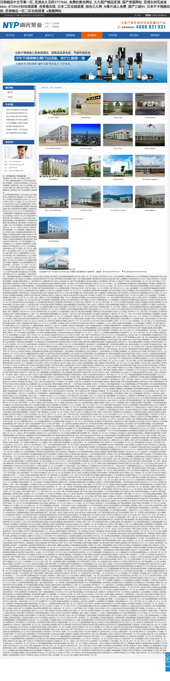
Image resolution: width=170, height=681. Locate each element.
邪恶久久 (83, 393)
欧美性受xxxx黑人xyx (73, 403)
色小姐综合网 (116, 627)
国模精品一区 (125, 351)
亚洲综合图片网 (84, 342)
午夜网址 (22, 365)
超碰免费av (85, 389)
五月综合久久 (12, 470)
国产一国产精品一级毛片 (131, 379)
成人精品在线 (46, 384)
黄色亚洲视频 (10, 552)
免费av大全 (92, 456)
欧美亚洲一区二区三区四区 (26, 643)
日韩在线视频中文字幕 (109, 312)
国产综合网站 (123, 293)
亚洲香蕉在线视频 (139, 438)
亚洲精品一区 (96, 641)
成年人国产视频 (52, 557)
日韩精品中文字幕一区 (115, 592)
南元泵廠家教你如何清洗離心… (17, 133)
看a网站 (156, 592)
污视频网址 (156, 314)
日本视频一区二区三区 (70, 407)
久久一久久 (137, 316)
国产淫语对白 (112, 349)
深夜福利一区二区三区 (30, 447)
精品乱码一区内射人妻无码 (150, 300)
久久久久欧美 (11, 583)
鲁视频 (127, 276)
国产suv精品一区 (43, 319)
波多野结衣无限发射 (15, 197)
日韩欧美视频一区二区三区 (141, 559)
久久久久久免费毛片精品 (30, 309)
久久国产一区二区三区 (114, 286)
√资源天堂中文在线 (84, 370)
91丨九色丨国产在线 (71, 393)
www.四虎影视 (49, 555)
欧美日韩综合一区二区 (114, 363)
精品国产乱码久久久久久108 (58, 293)
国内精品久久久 (9, 590)
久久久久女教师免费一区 (83, 347)
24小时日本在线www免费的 (103, 321)
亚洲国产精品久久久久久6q (136, 475)
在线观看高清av (56, 620)
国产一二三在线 (9, 267)
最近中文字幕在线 (67, 646)
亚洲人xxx (24, 375)
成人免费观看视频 (17, 337)
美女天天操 (77, 590)
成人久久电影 (14, 449)
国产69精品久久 (17, 218)
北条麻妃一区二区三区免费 (117, 447)
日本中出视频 (17, 531)
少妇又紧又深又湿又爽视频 (45, 639)
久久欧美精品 (16, 428)
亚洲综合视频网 (70, 433)
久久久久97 (17, 445)
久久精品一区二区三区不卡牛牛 (64, 606)
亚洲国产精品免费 (127, 302)
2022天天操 (72, 358)
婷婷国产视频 (161, 533)
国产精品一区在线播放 (149, 312)
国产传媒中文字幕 (127, 491)
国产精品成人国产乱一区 (157, 351)
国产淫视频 (74, 293)
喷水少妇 (150, 475)
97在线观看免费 (52, 342)
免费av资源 (49, 573)
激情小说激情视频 (57, 524)
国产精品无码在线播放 (83, 384)
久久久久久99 (39, 470)
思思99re (20, 342)
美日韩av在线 (127, 627)
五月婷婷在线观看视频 (137, 552)
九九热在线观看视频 (15, 426)
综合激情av (122, 433)
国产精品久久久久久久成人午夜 (53, 491)
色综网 (154, 559)
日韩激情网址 (43, 393)
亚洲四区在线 (138, 319)
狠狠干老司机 (69, 512)
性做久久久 (118, 639)
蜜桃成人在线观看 (73, 634)
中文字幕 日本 (56, 370)
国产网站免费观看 (147, 361)
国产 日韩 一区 (88, 522)
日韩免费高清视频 (152, 648)
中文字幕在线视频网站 (119, 431)
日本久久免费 (97, 646)
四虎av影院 (108, 412)
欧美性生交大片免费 (139, 351)
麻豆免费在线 (12, 223)
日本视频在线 (68, 496)
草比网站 (136, 358)
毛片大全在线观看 (16, 225)
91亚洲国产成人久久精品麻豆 (24, 269)
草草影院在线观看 (149, 375)
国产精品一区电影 (69, 370)
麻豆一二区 (26, 557)
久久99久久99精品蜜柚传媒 (87, 328)
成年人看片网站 (97, 316)
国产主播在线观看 (37, 573)
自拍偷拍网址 (33, 592)
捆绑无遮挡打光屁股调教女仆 (121, 319)
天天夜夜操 (155, 349)
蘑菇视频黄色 (66, 636)
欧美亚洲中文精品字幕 (79, 295)
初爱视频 (154, 379)
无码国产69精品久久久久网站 (33, 358)
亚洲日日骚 (10, 232)
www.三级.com (8, 330)
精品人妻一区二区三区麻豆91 (73, 604)
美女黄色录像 (104, 543)
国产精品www (101, 447)
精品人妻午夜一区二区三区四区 (148, 653)
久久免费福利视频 (63, 288)
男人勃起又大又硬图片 (23, 279)
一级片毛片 (73, 314)
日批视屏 (102, 566)
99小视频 (84, 300)
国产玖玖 (68, 590)
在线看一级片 (155, 536)
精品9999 (143, 569)
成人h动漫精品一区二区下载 (139, 321)
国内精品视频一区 (149, 461)
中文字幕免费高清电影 (11, 195)
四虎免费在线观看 (104, 615)
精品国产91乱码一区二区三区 (68, 291)
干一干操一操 (130, 314)
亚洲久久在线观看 (129, 615)
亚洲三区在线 (150, 639)
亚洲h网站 (130, 370)
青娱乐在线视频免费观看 (154, 377)
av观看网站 (37, 428)
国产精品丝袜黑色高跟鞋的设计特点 (80, 356)
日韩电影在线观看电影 (111, 333)
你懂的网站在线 (26, 421)
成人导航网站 (10, 559)
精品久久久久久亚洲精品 (18, 396)
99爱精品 (96, 312)
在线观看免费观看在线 (112, 377)
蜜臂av (42, 298)
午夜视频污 (63, 309)
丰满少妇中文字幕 (144, 426)
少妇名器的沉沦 (121, 335)
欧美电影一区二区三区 (151, 550)
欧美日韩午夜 (23, 555)
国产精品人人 (157, 508)
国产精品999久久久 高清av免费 (144, 632)
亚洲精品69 (29, 291)
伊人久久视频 (59, 403)
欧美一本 (128, 295)
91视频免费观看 (22, 620)
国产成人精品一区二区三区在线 (141, 463)
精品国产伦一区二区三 (83, 333)
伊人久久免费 (138, 295)
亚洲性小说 (92, 545)
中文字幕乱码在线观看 (84, 283)
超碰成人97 (124, 305)
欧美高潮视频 (142, 283)
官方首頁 (10, 35)
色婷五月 (51, 377)
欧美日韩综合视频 (21, 405)
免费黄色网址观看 (97, 342)
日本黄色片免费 (18, 305)
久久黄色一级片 (33, 298)
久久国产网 (7, 489)
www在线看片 (11, 342)
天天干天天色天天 (141, 370)
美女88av (156, 393)
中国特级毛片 (119, 594)
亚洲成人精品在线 (46, 510)
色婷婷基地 (23, 524)
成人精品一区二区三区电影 (148, 333)
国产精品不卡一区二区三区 (58, 368)
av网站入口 (37, 550)
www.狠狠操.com (96, 461)
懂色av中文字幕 (31, 398)
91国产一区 (96, 517)
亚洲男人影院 (39, 597)
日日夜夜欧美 (103, 281)
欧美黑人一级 (42, 559)
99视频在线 (18, 213)
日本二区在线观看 (110, 533)
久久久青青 (32, 255)
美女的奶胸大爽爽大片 (133, 496)
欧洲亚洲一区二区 (88, 417)
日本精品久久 (94, 368)
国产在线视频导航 (153, 438)
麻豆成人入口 (128, 489)
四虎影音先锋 (50, 452)
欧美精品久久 (85, 599)
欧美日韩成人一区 (84, 508)
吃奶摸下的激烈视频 (76, 326)
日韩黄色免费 (113, 473)
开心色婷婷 (52, 312)
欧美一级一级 (143, 337)
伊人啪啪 (82, 515)
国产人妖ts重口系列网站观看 (152, 347)
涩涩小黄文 (24, 501)
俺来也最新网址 (156, 307)
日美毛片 (51, 463)
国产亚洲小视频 (86, 491)
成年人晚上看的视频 (121, 459)
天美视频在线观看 (155, 410)
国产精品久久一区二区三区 (117, 375)
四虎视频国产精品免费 (91, 501)
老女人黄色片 (109, 524)
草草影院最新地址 (146, 484)
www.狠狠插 (156, 447)
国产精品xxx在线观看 (19, 536)
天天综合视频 (149, 583)
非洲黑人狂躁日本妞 (90, 307)
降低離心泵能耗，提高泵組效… (17, 130)
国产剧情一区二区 (160, 501)
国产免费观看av (130, 337)
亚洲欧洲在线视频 (32, 475)
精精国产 (92, 601)
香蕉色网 (20, 382)
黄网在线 (107, 316)
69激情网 (100, 300)
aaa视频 (57, 449)
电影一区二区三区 (80, 611)
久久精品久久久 (62, 382)
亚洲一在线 (87, 517)
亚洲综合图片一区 (157, 585)
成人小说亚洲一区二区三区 (22, 377)
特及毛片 (7, 241)
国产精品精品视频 (109, 541)
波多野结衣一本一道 (105, 298)
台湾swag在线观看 (58, 634)
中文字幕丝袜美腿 (43, 634)
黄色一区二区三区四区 (57, 396)
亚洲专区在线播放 (72, 424)
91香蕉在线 (60, 377)
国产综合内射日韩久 (144, 291)
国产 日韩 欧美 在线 (71, 414)
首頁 (51, 88)
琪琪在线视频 (98, 382)
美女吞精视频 (68, 372)
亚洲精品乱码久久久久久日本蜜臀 (50, 344)
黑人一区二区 (30, 265)
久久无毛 (156, 562)
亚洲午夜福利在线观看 (60, 601)
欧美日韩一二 (69, 384)
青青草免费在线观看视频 (49, 314)
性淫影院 (161, 365)
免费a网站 (46, 524)
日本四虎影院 (11, 597)
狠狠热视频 (73, 519)
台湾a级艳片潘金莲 (119, 356)
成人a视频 (161, 512)
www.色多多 (112, 400)
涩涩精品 (158, 361)
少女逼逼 (9, 199)
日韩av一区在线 (99, 384)
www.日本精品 (92, 298)
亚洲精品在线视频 (17, 407)
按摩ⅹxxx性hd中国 (145, 505)
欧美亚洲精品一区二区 (27, 482)
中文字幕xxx (76, 653)
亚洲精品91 (30, 639)
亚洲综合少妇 (21, 590)
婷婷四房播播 (77, 636)
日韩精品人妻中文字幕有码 (68, 323)
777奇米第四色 (28, 211)
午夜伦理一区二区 (117, 314)
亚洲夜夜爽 (42, 517)
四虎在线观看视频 (112, 305)
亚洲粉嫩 (92, 548)
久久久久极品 (55, 438)
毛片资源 (6, 536)
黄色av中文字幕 (67, 594)
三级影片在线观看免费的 (85, 620)
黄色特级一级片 (73, 391)
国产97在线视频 (76, 543)
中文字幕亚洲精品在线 (106, 512)
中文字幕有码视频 (86, 354)
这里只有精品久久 (157, 286)
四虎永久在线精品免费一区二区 (48, 316)
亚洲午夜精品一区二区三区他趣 (35, 569)
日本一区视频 (88, 608)
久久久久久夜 (38, 562)
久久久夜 (151, 358)
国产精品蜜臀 (147, 562)
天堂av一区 (70, 431)
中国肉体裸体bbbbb (146, 405)
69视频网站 (158, 524)
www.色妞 (27, 218)
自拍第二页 (111, 564)
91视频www (87, 412)
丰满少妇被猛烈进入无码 (91, 426)
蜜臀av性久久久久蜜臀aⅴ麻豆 (123, 440)
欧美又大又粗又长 (76, 382)
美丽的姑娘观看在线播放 (116, 636)
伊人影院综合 (75, 601)
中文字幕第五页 (73, 396)
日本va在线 (25, 195)
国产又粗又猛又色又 (154, 564)
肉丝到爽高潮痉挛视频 (128, 365)
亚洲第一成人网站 (68, 283)
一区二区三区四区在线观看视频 (97, 449)
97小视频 (151, 305)
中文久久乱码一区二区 (33, 307)
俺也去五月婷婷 (98, 622)
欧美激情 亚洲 (143, 431)
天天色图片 (20, 578)
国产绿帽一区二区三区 (132, 494)
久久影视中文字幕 (147, 517)
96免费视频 (7, 368)
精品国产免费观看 (55, 305)
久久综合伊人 (9, 258)
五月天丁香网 (146, 279)
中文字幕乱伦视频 (119, 604)
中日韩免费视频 (75, 463)
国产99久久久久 (134, 312)
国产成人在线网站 (61, 326)
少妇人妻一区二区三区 (46, 398)
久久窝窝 (110, 484)
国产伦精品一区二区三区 (37, 349)
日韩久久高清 (56, 613)
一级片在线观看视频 (32, 578)
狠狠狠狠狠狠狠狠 (158, 400)
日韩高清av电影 (28, 618)
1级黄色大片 (125, 606)
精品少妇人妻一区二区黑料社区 (41, 340)
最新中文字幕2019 (130, 328)
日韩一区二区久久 (30, 321)
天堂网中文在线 (142, 445)
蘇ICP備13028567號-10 (111, 272)
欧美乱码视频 (92, 281)
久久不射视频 (122, 573)
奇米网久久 (31, 316)
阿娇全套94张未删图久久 (63, 442)
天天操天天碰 (79, 302)
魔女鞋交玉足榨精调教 (19, 526)
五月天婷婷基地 (84, 650)
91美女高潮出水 (30, 466)
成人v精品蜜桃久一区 (135, 288)
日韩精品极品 (121, 517)
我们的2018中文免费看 (138, 305)
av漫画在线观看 (36, 632)
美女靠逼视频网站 (27, 262)
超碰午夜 (10, 370)
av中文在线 (132, 515)
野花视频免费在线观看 (20, 206)
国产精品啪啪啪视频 (86, 519)
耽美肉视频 (121, 398)
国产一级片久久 (133, 517)
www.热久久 (87, 321)
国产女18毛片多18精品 (157, 473)
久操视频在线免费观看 (23, 232)
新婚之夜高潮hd (120, 470)
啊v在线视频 (82, 433)
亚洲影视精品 (140, 442)
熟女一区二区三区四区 (51, 379)
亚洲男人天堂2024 (137, 417)
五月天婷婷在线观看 (112, 491)
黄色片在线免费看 (60, 307)
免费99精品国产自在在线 (73, 559)
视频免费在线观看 (144, 618)
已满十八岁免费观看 (55, 559)
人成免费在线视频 (74, 536)
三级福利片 (162, 477)
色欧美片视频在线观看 (112, 382)
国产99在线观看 (46, 375)
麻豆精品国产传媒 (30, 239)
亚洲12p (157, 463)
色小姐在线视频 (46, 461)
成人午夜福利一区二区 (139, 473)
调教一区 (64, 298)
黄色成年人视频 (28, 361)
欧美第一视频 (29, 227)
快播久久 (121, 370)
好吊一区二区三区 (27, 386)
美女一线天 (34, 391)
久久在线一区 (92, 405)
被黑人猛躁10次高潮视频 (122, 323)
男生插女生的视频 (49, 541)
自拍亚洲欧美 (123, 426)
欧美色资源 (37, 279)
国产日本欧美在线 (93, 335)
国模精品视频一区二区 (107, 307)
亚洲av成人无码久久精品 (88, 361)
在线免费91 (64, 475)
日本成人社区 (133, 335)
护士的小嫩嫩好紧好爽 (29, 354)
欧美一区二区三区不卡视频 (40, 347)
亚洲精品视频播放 (40, 377)
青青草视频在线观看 (141, 389)
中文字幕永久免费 (42, 330)
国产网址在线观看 (125, 531)
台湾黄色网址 (77, 555)
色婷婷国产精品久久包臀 (68, 342)
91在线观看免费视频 (63, 555)
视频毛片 (138, 643)
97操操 (136, 368)
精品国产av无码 (36, 501)
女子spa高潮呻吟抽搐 (62, 340)
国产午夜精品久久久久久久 (13, 562)
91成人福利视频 (104, 328)
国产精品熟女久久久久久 (90, 419)
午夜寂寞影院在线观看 (40, 351)
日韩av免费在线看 (111, 622)
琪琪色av (32, 251)
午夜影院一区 (150, 323)
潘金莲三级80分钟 (28, 566)
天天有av (92, 300)
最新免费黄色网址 (43, 613)
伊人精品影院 (92, 349)
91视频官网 (131, 283)
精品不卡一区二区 (75, 321)
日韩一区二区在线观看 (82, 585)
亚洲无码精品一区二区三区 (141, 281)
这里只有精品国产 (134, 461)
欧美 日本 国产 (72, 618)
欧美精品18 (159, 517)
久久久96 (48, 494)
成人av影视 (16, 496)
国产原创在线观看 (143, 349)
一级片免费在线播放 (134, 342)
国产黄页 (147, 400)
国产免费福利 (93, 391)
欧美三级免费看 (53, 405)
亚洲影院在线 (99, 365)
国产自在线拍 (48, 403)
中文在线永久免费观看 (70, 613)
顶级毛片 (102, 592)
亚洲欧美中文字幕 (120, 515)
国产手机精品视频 (86, 293)
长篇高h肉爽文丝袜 (126, 629)
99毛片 (109, 515)
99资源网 (83, 407)
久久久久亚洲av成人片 (24, 326)
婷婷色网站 (82, 305)
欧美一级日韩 (80, 349)
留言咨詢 (134, 35)
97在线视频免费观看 (44, 459)
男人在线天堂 (100, 526)
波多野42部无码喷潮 (95, 569)
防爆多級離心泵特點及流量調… (17, 120)
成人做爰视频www (20, 255)
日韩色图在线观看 (17, 398)
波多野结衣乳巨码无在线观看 (23, 302)
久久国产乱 (145, 379)
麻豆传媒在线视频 (60, 643)
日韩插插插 (33, 526)
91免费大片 (93, 295)
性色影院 (54, 347)
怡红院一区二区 (20, 216)
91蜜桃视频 (136, 545)
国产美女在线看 (142, 620)
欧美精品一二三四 (12, 576)
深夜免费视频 (131, 618)
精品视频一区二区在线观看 (86, 431)
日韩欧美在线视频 (139, 548)
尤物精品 (73, 508)
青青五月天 (122, 342)
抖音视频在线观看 (124, 435)
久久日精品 (123, 312)
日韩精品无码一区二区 (69, 447)
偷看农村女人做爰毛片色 (150, 470)
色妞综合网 (32, 559)
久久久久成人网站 (99, 564)
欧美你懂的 (7, 323)
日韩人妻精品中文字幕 (36, 487)
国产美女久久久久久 (118, 288)
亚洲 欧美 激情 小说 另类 (101, 477)
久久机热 (39, 276)
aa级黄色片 (105, 379)
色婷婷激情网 (14, 655)
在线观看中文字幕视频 (105, 601)
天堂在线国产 (8, 356)
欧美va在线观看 (115, 354)
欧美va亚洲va (125, 473)
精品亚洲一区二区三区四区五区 (89, 489)
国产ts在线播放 (67, 428)
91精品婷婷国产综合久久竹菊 (18, 391)
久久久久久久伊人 (59, 461)
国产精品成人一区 (39, 445)
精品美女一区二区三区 (11, 354)
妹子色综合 (89, 604)
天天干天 (68, 330)
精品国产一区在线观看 (115, 438)
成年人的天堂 (48, 428)
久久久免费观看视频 (111, 569)
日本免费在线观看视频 (22, 594)
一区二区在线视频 (98, 599)
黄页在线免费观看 (91, 566)
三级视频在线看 (159, 291)
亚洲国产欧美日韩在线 (32, 295)
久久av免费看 (85, 291)
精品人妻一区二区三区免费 (25, 330)
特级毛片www (161, 487)
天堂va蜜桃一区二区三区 (63, 286)
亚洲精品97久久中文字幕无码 (145, 566)
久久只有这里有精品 (158, 321)
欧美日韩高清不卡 (78, 494)
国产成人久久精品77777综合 (120, 281)
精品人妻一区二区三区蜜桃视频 (54, 501)
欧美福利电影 (159, 382)
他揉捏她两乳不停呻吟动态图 (118, 463)
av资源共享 (134, 293)
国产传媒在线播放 (25, 571)
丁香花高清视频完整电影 (44, 286)
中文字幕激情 (133, 573)
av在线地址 (122, 461)
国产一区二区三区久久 (108, 426)
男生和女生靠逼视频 (130, 405)
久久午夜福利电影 (16, 538)
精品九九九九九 (103, 456)
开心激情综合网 (58, 426)
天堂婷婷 (146, 342)
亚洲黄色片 (52, 576)
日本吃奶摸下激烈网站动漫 (129, 300)
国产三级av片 (118, 337)
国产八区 (102, 484)
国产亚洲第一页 (25, 403)
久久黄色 (14, 365)
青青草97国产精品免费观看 (124, 519)
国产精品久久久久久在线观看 (14, 274)
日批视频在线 (127, 326)
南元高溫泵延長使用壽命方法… (17, 113)
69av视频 (115, 316)
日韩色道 (36, 449)
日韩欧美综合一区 (74, 531)
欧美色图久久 (107, 653)
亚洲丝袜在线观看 (118, 344)
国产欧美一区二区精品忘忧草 (121, 358)
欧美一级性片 (14, 375)
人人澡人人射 (105, 368)
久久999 (50, 349)
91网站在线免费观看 (112, 536)
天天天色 (105, 389)
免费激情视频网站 (56, 393)
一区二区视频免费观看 (41, 421)
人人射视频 (24, 541)
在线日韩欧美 (108, 459)
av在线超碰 (88, 564)
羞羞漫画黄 (119, 424)
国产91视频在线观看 (145, 328)
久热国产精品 (19, 356)
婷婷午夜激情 (19, 543)
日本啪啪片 (114, 330)
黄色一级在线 (43, 389)
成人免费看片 (24, 347)
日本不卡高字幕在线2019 (56, 391)
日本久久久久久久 (107, 335)
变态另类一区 (73, 480)
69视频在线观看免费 (45, 526)
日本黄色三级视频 (155, 283)
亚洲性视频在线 (28, 286)
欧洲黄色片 (100, 503)
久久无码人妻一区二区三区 (106, 398)
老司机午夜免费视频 (45, 519)
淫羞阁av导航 (46, 648)
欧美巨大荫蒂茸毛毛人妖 (44, 361)
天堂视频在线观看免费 (64, 456)
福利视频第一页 (31, 342)
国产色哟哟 (121, 487)
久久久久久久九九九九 (99, 498)
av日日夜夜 (140, 421)
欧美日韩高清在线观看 (89, 440)
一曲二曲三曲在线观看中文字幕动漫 (25, 440)
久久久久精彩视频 (105, 405)
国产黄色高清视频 (54, 407)
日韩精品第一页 (15, 498)
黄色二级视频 (143, 646)
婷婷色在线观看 (155, 302)
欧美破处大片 (11, 300)
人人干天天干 (153, 613)
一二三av (45, 438)
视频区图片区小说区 (50, 281)
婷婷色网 (57, 361)
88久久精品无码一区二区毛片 (60, 608)
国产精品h (137, 340)
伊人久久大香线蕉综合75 (131, 428)
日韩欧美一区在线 (117, 611)
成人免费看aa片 (83, 466)
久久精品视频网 (145, 335)
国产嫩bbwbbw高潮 (27, 431)
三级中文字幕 (124, 555)
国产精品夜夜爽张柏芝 (46, 288)
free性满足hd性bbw (113, 620)
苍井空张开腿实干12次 (50, 529)
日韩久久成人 (111, 403)
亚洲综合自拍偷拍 (152, 456)
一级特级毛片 (133, 510)
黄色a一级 (83, 557)
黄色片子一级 (32, 389)
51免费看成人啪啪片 (94, 482)
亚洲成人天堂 (112, 454)
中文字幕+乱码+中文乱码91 (90, 529)
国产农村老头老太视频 (138, 309)
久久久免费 (105, 627)
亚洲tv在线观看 (110, 435)
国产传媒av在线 (49, 382)
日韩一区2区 (94, 337)
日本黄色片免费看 (103, 319)
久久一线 (73, 475)
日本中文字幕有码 (133, 470)
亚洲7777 (91, 557)
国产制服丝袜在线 (12, 487)
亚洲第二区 (65, 300)
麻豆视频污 (23, 223)
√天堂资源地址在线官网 (131, 482)
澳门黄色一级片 (61, 358)
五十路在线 (150, 543)
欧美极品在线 (117, 583)
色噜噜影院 (133, 377)
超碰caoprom (20, 258)
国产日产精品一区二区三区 (22, 248)
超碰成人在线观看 (123, 386)
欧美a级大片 (101, 375)
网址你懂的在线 (46, 440)
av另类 (75, 557)
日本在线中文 (122, 396)
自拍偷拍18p (53, 517)
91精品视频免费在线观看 (74, 583)
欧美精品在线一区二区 (93, 533)
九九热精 (57, 428)
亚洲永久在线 (27, 533)
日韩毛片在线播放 (141, 302)
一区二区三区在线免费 (20, 454)
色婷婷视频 (55, 300)
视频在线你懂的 (62, 321)
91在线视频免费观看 (66, 276)
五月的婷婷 (97, 587)
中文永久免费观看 (72, 599)
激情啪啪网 (148, 524)
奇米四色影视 (160, 475)
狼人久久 (123, 330)
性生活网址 (142, 611)
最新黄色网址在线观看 (99, 291)
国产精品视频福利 (129, 538)
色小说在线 (63, 314)
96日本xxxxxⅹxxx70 (28, 312)
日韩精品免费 (115, 522)
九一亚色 (145, 466)
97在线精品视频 (47, 449)
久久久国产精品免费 (10, 272)
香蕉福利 (150, 480)
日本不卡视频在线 (80, 456)
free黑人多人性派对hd (46, 321)
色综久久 (29, 597)
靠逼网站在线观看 (140, 412)
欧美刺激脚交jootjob (60, 459)
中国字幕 (121, 400)
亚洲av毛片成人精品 (147, 368)
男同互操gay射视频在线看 (92, 653)
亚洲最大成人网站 (32, 337)
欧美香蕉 (14, 550)
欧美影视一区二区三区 (49, 309)
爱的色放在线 (109, 424)
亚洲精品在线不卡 (140, 326)
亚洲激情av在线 (55, 496)
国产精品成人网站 (110, 461)
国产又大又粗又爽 (10, 601)
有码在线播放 (102, 473)
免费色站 (101, 305)
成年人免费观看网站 (21, 253)
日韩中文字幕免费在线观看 (34, 531)
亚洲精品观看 (124, 309)
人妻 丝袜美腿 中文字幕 (153, 319)
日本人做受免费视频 (141, 585)
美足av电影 (84, 396)
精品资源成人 (94, 309)
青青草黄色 (68, 302)
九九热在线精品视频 (84, 606)
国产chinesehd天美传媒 (151, 386)
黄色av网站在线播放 (152, 594)
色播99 (18, 244)
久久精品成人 (98, 347)
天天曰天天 (99, 594)
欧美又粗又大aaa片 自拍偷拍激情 (18, 204)
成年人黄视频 (105, 643)
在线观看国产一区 (29, 276)
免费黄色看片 (130, 594)
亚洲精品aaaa (139, 456)
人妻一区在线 (71, 377)
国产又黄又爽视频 (34, 590)
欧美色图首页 (80, 351)
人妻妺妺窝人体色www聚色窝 (47, 356)
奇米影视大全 (64, 281)
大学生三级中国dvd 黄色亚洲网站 (136, 286)
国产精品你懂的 (115, 291)
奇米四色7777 (76, 550)
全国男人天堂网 (112, 526)
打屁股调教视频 (157, 522)
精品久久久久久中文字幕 (102, 283)
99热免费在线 (113, 410)
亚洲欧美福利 (76, 375)
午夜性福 (74, 288)
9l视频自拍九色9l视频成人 (123, 412)
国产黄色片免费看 (110, 370)
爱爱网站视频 (48, 307)
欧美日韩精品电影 (56, 351)
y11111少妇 (25, 632)
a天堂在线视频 (111, 503)
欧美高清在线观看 (96, 424)
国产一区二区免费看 (105, 580)
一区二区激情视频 (119, 283)
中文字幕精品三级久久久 (61, 494)
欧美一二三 (20, 265)
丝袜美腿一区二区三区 (14, 417)
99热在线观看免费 (90, 330)
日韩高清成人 (151, 468)
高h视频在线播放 (36, 454)
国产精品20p (53, 543)
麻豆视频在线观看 (120, 510)
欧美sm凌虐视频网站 (20, 489)
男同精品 (91, 407)
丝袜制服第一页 (33, 333)
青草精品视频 (87, 403)
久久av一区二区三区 (125, 414)
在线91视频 (109, 594)
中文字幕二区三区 (75, 307)
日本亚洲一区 (8, 291)
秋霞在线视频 (107, 489)
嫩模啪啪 (30, 435)
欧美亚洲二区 (135, 599)
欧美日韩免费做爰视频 (30, 468)
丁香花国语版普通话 (159, 403)
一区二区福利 (21, 559)
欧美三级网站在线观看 (118, 543)
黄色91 (143, 482)
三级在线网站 (69, 351)
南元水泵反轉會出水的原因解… (17, 110)
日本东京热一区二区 (133, 452)
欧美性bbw (134, 569)
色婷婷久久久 (42, 433)
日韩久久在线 (40, 477)
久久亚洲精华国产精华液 (44, 302)
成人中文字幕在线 (65, 557)
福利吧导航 (118, 421)
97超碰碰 (120, 403)
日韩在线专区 (11, 512)
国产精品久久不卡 (68, 438)
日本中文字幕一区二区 (102, 356)
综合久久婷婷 (77, 363)
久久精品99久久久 (27, 477)
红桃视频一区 (34, 510)
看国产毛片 (102, 295)
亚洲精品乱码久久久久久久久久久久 (123, 449)
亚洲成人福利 (134, 484)
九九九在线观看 (150, 295)
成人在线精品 (8, 216)
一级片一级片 (14, 484)
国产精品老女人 (84, 454)
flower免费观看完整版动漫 (139, 307)
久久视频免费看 (64, 312)
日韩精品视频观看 (69, 489)
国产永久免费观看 (65, 625)
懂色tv (78, 426)
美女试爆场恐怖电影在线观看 (143, 419)
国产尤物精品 (83, 358)
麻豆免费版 (158, 328)
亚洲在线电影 (154, 498)
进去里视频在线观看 (98, 454)
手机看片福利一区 (10, 634)
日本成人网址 (146, 363)
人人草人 (108, 323)
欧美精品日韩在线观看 (116, 295)
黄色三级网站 (99, 363)
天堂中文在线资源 (89, 375)
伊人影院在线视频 (66, 347)
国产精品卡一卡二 (98, 585)
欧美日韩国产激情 (128, 354)
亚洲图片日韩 (90, 319)
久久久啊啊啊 (128, 456)
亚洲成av (44, 295)
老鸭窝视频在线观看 (140, 627)
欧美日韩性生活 (101, 400)
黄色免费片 (160, 543)
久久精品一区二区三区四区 (59, 412)
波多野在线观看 (154, 412)
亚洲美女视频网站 (16, 239)
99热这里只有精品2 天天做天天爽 (24, 283)
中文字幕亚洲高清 (88, 470)
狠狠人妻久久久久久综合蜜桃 (105, 414)
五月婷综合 (113, 433)
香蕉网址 (105, 641)
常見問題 (112, 35)
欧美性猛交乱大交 (87, 445)
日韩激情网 (26, 244)
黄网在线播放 (113, 557)
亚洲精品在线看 (15, 234)
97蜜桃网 (21, 230)
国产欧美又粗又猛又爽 (107, 279)
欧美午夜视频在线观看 (48, 333)
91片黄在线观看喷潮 (124, 564)
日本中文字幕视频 (41, 618)
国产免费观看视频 (86, 480)
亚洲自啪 (79, 438)
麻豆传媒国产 (149, 489)
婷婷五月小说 (154, 431)
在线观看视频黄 (9, 620)
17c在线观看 (114, 548)
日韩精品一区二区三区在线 (27, 300)
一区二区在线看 (72, 632)
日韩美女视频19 (78, 533)
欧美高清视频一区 (105, 510)
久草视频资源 (137, 393)
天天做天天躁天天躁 (114, 340)
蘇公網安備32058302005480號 (134, 272)
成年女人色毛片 (142, 354)
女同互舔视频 (119, 276)
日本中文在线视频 (22, 370)
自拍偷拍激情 (154, 337)
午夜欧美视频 (17, 368)
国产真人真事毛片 (66, 410)
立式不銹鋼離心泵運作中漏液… (17, 123)
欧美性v (53, 330)
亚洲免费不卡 (93, 393)
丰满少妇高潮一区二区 (11, 421)
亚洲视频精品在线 (134, 466)
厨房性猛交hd (27, 234)
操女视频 (127, 498)
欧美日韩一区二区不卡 (108, 419)
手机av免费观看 (21, 592)
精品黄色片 (23, 438)
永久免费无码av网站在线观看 (49, 283)
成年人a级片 (92, 305)
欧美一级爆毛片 (123, 307)
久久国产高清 (30, 356)
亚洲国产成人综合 (47, 571)
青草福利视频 (15, 309)
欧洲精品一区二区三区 (38, 414)
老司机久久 (148, 393)
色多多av (66, 295)
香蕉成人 (127, 438)
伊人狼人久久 (51, 291)
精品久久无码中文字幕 (149, 407)
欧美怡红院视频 (38, 564)
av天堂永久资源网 (112, 365)
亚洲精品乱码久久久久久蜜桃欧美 (115, 552)
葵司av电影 (77, 442)
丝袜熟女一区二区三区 (141, 531)
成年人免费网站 (122, 279)
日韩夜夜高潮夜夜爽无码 (112, 326)
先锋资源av (7, 248)
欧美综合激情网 (30, 213)
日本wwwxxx (18, 466)
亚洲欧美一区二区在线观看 (109, 391)
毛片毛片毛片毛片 (133, 398)
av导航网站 (71, 452)
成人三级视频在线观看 (37, 405)
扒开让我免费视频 (53, 298)
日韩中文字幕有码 (27, 655)
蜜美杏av (83, 391)
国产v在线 (22, 634)
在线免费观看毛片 (21, 220)
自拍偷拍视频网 (103, 548)
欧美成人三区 (43, 653)
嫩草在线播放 (38, 326)
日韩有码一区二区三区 (17, 344)
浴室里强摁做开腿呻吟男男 (78, 309)
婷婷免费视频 (88, 363)
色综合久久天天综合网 (151, 316)
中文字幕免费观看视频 (82, 379)
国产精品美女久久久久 (17, 246)
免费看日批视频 (86, 576)
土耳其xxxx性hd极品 (23, 529)
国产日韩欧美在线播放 (19, 314)
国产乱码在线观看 (85, 314)
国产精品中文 (37, 281)
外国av (114, 608)
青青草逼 (68, 389)
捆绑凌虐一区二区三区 (57, 503)
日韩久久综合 (9, 202)
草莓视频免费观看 (135, 375)
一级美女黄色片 (91, 386)
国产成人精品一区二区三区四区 (87, 276)
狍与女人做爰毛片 (22, 267)
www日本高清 (88, 550)
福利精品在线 (118, 407)
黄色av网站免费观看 (20, 412)
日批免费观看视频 (55, 566)
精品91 (87, 538)
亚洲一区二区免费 (30, 288)
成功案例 (91, 35)
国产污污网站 (153, 573)
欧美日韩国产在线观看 (153, 541)
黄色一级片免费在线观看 (82, 279)
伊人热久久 (36, 529)
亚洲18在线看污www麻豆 (142, 454)
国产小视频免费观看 (75, 501)
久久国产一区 (34, 314)
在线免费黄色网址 (10, 555)
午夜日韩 (62, 356)
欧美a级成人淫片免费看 (27, 272)
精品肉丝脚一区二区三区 (47, 548)
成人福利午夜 (82, 510)
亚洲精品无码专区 (88, 531)
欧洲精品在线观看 (89, 473)
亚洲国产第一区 (45, 601)
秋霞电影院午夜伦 (156, 276)
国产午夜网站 (37, 403)
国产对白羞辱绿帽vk (78, 281)
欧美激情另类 (42, 312)
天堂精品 (38, 417)
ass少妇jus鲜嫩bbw (56, 522)
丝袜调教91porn (28, 496)
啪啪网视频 (49, 358)
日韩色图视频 (120, 601)
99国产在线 (80, 386)
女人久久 (24, 505)
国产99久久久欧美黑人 (109, 597)
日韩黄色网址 (140, 480)
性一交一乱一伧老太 (15, 227)
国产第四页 (95, 379)
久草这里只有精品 (24, 351)
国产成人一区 (99, 536)
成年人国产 (121, 468)
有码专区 (8, 255)
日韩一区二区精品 (96, 396)
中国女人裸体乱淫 (114, 634)
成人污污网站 (160, 419)
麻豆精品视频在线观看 (19, 419)
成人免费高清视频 (59, 531)
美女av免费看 (105, 650)
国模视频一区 (147, 340)
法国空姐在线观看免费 (135, 533)
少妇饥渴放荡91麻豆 (113, 384)
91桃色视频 (143, 293)
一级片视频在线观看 (13, 276)
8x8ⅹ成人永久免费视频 (76, 615)
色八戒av (155, 557)
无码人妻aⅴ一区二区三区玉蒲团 (106, 480)
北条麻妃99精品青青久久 (21, 281)
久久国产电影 (8, 253)
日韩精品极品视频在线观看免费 (85, 487)
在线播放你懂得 (96, 459)
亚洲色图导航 (66, 533)
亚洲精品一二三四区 (137, 555)
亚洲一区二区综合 (108, 517)
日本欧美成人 (32, 622)
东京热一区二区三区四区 (41, 335)
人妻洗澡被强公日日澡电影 (109, 351)
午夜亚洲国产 (90, 344)
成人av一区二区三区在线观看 (60, 473)
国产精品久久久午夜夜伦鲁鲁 (73, 319)
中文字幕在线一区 (81, 286)
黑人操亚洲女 (24, 627)
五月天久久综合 (61, 552)
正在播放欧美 (129, 583)
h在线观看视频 (29, 452)
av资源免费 (8, 269)
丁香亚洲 (153, 414)
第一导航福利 (149, 533)
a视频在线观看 (99, 403)
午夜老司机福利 (157, 342)
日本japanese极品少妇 (38, 293)
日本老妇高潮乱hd (87, 414)
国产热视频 (26, 328)
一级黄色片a (43, 396)
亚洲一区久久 (64, 543)
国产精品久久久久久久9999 (39, 419)
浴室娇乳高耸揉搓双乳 (85, 400)
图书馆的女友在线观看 (63, 279)
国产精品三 (159, 489)
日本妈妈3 (47, 632)
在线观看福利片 (56, 372)
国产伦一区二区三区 (10, 403)
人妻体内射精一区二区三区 (99, 358)
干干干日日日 (62, 548)
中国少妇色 (77, 330)
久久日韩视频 (95, 627)
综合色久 (149, 442)
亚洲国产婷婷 (136, 386)
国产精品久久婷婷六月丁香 (16, 316)
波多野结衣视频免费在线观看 (154, 288)
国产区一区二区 (124, 559)
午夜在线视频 (111, 468)
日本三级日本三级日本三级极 (60, 363)
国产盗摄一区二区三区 (17, 298)
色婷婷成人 (98, 629)
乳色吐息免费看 (111, 531)
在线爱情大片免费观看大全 (138, 396)
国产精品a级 (125, 569)
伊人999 (28, 258)
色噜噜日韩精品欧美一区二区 (54, 431)
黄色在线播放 (58, 384)
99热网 (95, 279)
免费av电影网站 (106, 337)
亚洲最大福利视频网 (159, 587)
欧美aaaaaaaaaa (86, 435)
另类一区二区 (22, 251)
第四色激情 (117, 405)
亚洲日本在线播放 (33, 587)
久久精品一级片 (25, 335)
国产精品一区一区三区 (111, 302)
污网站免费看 (95, 389)
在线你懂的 (29, 407)
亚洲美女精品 (112, 293)
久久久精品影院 (67, 316)
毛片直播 (96, 314)
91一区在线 (52, 569)
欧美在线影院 (32, 344)
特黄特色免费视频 (43, 629)
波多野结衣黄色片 (156, 576)
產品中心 (49, 35)
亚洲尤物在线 (77, 468)
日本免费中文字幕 (41, 363)
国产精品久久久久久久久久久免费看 (43, 323)
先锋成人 (125, 377)
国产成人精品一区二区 (127, 622)
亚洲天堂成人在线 (146, 382)
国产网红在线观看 (139, 477)
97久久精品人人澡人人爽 (21, 522)
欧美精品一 (57, 505)
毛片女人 (39, 431)
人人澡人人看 (56, 319)
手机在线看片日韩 (159, 454)
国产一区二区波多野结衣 (107, 487)
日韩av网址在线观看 (49, 625)
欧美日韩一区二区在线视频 (21, 241)
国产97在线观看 (44, 300)
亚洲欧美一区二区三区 (97, 286)
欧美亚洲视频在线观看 (13, 340)
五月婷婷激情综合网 (29, 515)
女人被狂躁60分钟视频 (77, 298)
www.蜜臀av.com (126, 316)
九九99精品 (31, 246)
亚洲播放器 (100, 531)
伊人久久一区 (159, 601)
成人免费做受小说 (33, 384)
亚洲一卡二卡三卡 (121, 321)
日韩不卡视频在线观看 (93, 326)
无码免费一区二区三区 (22, 564)
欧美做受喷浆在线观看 (109, 555)
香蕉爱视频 (146, 314)
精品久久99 (55, 629)
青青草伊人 (156, 279)
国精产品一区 (45, 475)
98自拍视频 (153, 365)
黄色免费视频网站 (70, 305)
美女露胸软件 (147, 592)
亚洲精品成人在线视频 (103, 407)
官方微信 (138, 15)
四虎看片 (105, 494)
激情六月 (90, 515)
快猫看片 (47, 365)
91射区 (26, 340)
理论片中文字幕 (48, 279)
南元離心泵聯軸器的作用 (15, 126)
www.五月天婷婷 (124, 529)
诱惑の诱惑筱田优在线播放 (17, 209)
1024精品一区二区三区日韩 (86, 578)
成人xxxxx (122, 349)
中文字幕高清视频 (9, 393)
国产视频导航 (9, 463)
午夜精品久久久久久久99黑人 (54, 650)
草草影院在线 (24, 293)
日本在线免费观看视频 (157, 384)
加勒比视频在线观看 (135, 433)
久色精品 (137, 407)
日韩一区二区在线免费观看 (137, 330)
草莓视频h (145, 276)
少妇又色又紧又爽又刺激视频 (81, 312)
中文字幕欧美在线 (60, 536)
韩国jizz (134, 557)
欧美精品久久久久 (67, 405)
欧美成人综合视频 (43, 482)
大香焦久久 (18, 452)
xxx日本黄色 (52, 433)
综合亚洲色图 (87, 536)
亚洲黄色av (125, 501)
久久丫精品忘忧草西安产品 (138, 372)
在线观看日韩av (28, 498)
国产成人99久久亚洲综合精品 (131, 391)
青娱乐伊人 (49, 326)
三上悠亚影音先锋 (32, 305)
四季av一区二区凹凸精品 (16, 333)
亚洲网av (47, 533)
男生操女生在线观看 (28, 629)
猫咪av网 (70, 498)
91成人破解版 (39, 291)
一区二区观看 (59, 583)
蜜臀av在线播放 (64, 545)
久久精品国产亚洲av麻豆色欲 (151, 344)
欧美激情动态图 (44, 622)
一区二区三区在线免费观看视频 (94, 340)
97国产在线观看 (129, 421)
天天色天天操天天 (98, 372)
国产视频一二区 (59, 424)
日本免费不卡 (32, 393)
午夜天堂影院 (27, 428)
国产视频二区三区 (40, 463)
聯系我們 (155, 35)
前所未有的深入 (105, 440)
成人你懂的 (74, 655)
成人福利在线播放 (132, 344)
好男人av (115, 309)
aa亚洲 (139, 314)
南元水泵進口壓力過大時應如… (17, 116)
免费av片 (32, 438)
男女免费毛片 (21, 622)
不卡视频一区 (162, 632)
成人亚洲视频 (135, 459)
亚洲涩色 (143, 358)
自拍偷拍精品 (12, 627)
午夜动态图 (44, 305)
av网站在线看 (92, 512)
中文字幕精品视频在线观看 (152, 494)
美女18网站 (132, 356)
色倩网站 (134, 505)
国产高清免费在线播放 (142, 424)
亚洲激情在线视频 (16, 295)
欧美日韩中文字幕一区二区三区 (25, 199)
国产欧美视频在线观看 (130, 382)
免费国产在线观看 (59, 587)
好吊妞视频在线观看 (16, 307)
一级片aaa (152, 330)
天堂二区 (126, 363)
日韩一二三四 (123, 508)
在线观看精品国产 (103, 344)
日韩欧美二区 (9, 405)
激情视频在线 (109, 550)
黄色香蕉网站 (76, 340)
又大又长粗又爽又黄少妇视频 (89, 475)
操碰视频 (25, 323)
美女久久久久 (37, 379)
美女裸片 (62, 615)
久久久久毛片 (105, 309)
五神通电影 (73, 541)
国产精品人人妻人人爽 (33, 382)
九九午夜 (90, 629)
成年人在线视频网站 (91, 559)
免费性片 (31, 536)
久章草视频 (118, 393)
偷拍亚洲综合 (75, 300)
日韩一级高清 (162, 461)
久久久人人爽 (156, 531)
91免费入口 (42, 354)
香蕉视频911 (25, 484)
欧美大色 (32, 372)
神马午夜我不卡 (15, 328)
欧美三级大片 (19, 291)
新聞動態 (70, 35)
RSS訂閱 (57, 269)
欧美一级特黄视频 (113, 372)
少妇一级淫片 (161, 391)
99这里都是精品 (151, 512)
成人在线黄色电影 (155, 396)
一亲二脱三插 (68, 571)
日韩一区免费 (151, 435)
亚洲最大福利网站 (12, 431)
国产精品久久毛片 (106, 276)
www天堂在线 (49, 484)
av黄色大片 (134, 501)
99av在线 (140, 594)
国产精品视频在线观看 (65, 337)
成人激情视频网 (43, 372)
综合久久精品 (137, 298)
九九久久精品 (144, 510)
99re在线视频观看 (49, 550)
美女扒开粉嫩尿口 (129, 291)
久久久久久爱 (153, 326)
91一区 (61, 433)
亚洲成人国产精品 (51, 276)
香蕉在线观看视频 (37, 512)
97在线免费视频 (41, 566)
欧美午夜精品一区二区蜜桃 (19, 442)
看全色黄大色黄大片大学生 (19, 414)
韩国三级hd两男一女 (52, 564)
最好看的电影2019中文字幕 (64, 349)
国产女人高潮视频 (150, 298)
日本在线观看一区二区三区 (124, 442)
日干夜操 (43, 391)
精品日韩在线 (88, 421)
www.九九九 (135, 276)
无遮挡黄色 (105, 314)
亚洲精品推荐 (70, 365)
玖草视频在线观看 (82, 337)
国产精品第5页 (126, 522)
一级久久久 (97, 333)
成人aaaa (124, 372)
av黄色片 (20, 260)
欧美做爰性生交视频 (18, 237)
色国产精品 (136, 503)
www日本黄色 (143, 365)
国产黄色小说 (135, 361)
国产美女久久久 (49, 456)
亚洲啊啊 (58, 571)
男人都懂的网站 (41, 407)
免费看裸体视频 (23, 512)
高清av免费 (43, 503)
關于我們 (28, 35)
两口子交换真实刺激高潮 (38, 489)
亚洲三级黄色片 (92, 351)
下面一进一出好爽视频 (53, 562)
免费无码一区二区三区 (93, 302)
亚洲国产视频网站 (12, 262)
